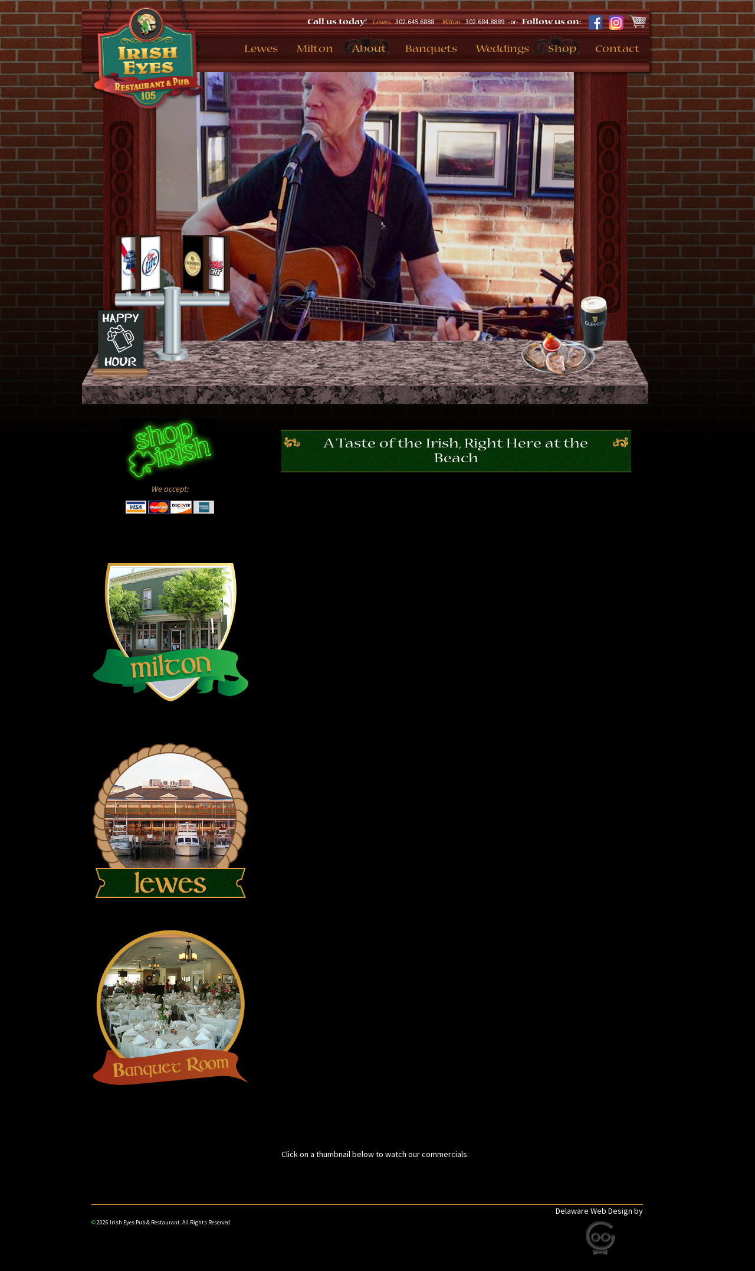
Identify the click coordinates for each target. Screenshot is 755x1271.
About (369, 49)
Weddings (502, 49)
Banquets (431, 49)
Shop (562, 49)
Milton (315, 49)
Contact (617, 49)
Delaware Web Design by (599, 1210)
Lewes (261, 49)
